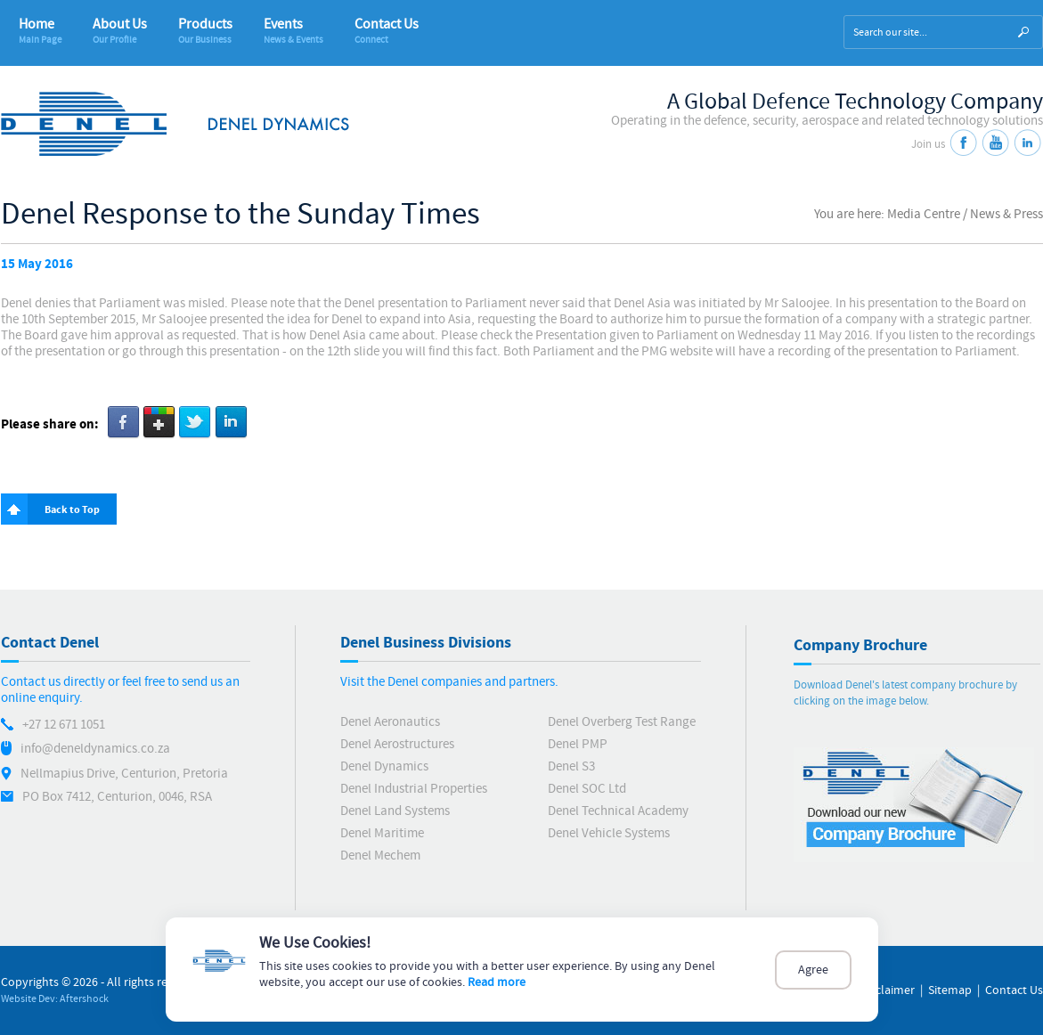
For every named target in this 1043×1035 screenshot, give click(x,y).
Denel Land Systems (395, 811)
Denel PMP (577, 744)
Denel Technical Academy (618, 811)
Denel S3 (571, 766)
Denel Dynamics (384, 766)
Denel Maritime (382, 833)
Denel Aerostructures (397, 744)
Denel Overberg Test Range (622, 721)
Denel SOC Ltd (587, 788)
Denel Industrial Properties (413, 788)
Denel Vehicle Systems (609, 833)
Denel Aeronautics (390, 721)
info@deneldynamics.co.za (95, 748)
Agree (813, 970)
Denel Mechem (380, 855)
